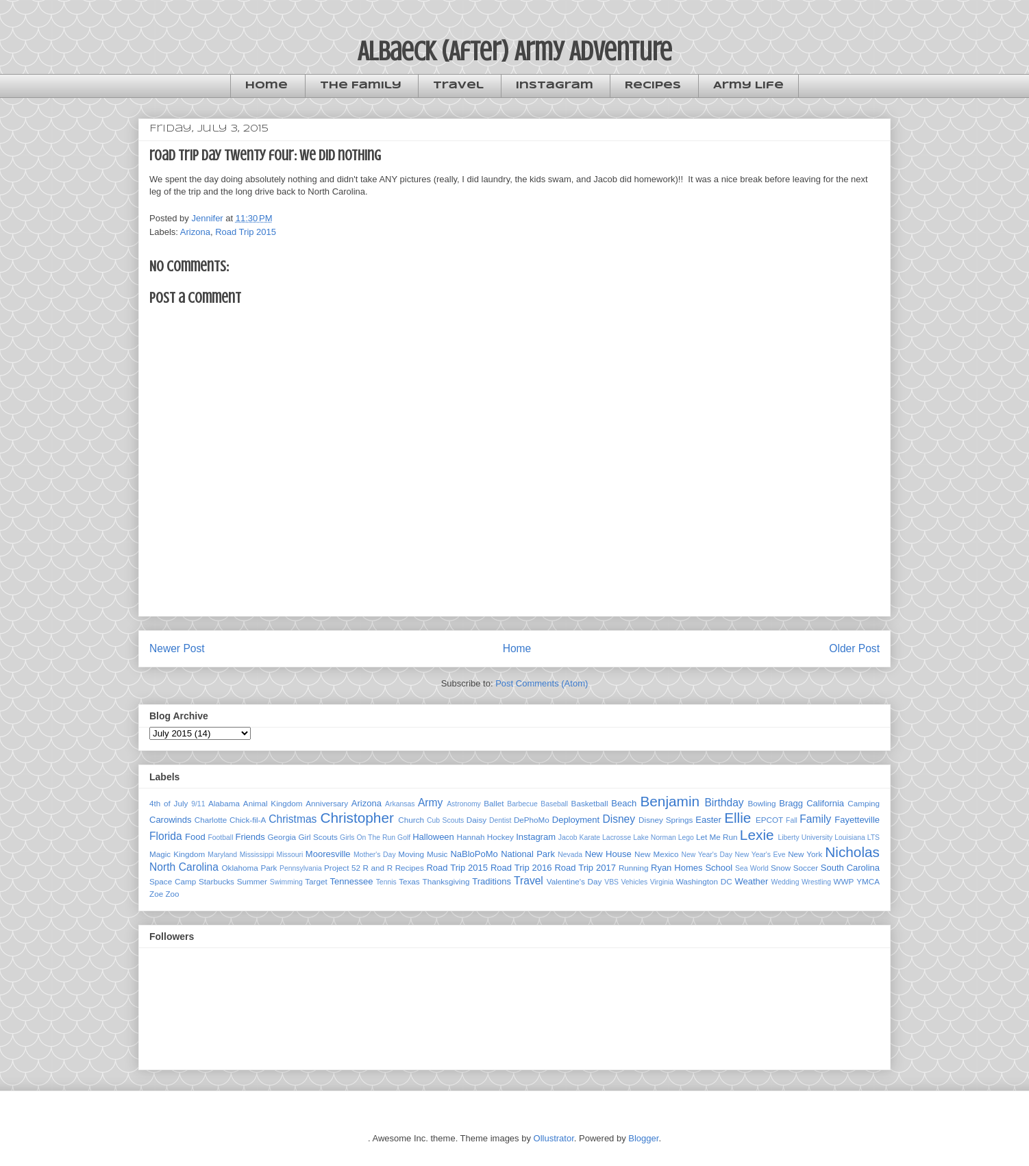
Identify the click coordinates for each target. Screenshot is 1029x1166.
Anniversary (327, 803)
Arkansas (399, 804)
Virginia (661, 882)
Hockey (500, 836)
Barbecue (522, 804)
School (718, 868)
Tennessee (351, 881)
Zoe (156, 893)
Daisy (476, 819)
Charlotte (211, 819)
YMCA (868, 881)
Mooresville (328, 854)
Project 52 (342, 867)
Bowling (762, 803)
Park (268, 867)
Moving (411, 853)
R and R (378, 867)
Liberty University (805, 837)
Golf (403, 837)
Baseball (554, 804)
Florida (165, 836)
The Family (360, 85)
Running (634, 867)
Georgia (282, 836)
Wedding (785, 882)
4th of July (168, 803)
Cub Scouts (445, 820)
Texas (409, 881)
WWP (844, 881)
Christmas (293, 819)
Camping (863, 803)
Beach (623, 803)
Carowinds (170, 820)
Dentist (500, 820)
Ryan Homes (676, 868)
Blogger (643, 1138)
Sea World (752, 868)
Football (220, 837)
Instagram (554, 85)
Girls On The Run (367, 837)
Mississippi (257, 854)
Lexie (757, 835)
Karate (589, 837)
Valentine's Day (574, 881)
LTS (873, 837)
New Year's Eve (760, 854)
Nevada (570, 854)
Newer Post (177, 648)
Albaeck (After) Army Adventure (515, 51)
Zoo (172, 893)
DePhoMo (531, 819)
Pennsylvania (301, 868)
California (825, 803)
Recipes (653, 85)
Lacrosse (616, 837)
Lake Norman (654, 837)
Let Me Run (717, 836)
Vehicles (634, 882)
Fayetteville (857, 820)
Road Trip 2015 (245, 232)
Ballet (494, 803)
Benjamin (669, 801)
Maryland (222, 854)
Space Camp (172, 881)
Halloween (433, 837)
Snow (781, 867)
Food (195, 837)
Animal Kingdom (273, 803)
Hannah (471, 836)
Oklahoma (240, 867)
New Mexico (656, 853)
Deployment (575, 820)
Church (411, 819)
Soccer (805, 867)
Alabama (224, 803)
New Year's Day (706, 854)
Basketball (589, 803)
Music (437, 853)
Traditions (491, 881)
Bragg (791, 803)
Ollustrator (554, 1138)
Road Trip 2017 (585, 868)
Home (266, 85)
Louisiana (849, 837)
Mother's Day (375, 854)
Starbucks (216, 881)
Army (430, 802)
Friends (249, 837)
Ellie (737, 818)
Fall (791, 820)
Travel (458, 85)
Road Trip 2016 (521, 868)
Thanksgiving (446, 881)
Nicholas (852, 852)
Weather (751, 881)
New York (805, 853)
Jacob (568, 837)
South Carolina (850, 868)
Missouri (290, 854)
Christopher (357, 818)
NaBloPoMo (473, 854)
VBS (611, 882)
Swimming (286, 882)
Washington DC (704, 881)
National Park (528, 854)
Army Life (748, 85)
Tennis (386, 882)
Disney (618, 819)
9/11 (198, 804)
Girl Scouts (317, 836)
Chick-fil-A (248, 819)
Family (815, 819)
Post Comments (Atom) (541, 683)
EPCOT (769, 819)
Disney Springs (666, 819)
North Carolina (184, 867)
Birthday (723, 802)
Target (316, 881)
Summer (252, 881)
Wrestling (816, 882)
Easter (708, 820)
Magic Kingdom (177, 853)
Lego (686, 837)
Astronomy (464, 804)
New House (608, 854)
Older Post (854, 648)
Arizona (195, 232)
